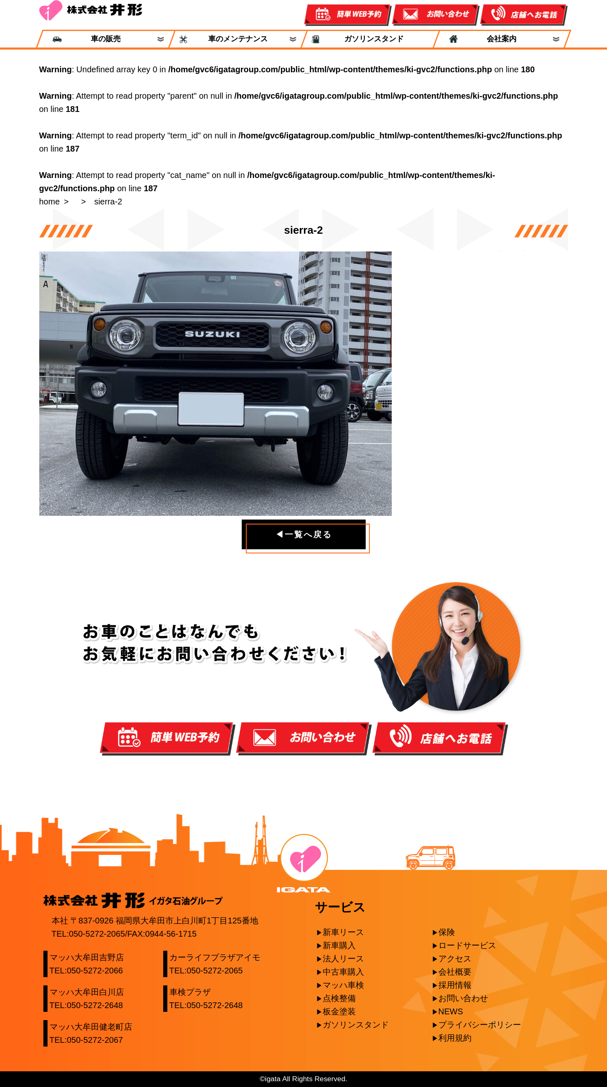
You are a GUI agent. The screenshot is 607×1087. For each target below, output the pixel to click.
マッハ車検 (343, 985)
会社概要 (454, 971)
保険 (446, 932)
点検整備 (339, 998)
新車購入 (339, 945)
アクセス (454, 958)
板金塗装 (339, 1011)
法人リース (343, 958)
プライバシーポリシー (479, 1024)
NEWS (450, 1011)
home (49, 201)
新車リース (343, 932)
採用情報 (454, 985)
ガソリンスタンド (369, 39)
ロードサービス (467, 945)
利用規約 (454, 1037)
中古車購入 (343, 971)
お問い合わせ (463, 998)
